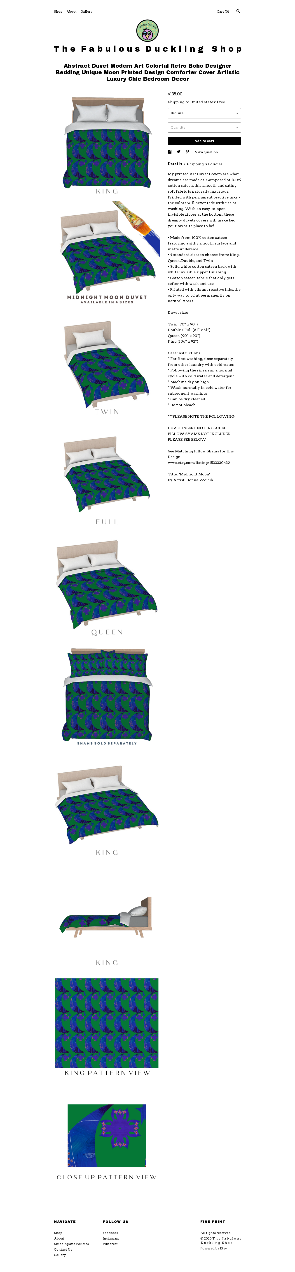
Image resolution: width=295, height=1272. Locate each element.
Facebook (110, 1233)
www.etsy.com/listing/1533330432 (199, 463)
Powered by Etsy (213, 1248)
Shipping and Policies (71, 1244)
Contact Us (63, 1249)
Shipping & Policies (204, 164)
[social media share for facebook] (170, 152)
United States (202, 102)
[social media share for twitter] (179, 152)
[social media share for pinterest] (188, 152)
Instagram (111, 1238)
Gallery (87, 11)
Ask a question (206, 152)
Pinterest (110, 1244)
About (71, 11)
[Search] (238, 11)
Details (175, 164)
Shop (58, 11)
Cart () (223, 11)
